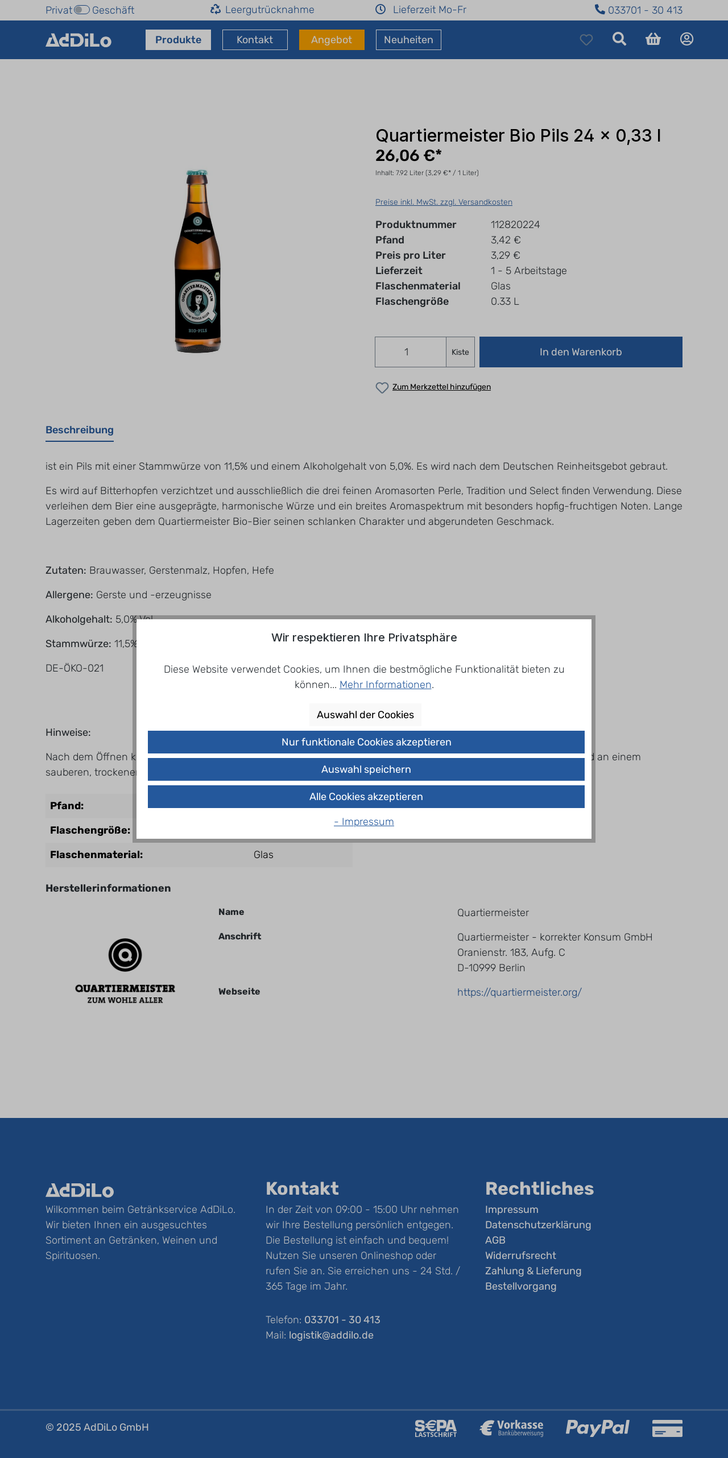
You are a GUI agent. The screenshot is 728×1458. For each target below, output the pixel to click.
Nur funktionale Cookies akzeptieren (367, 742)
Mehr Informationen (386, 684)
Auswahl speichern (366, 769)
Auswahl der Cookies (365, 715)
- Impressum (364, 821)
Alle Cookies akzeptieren (366, 796)
